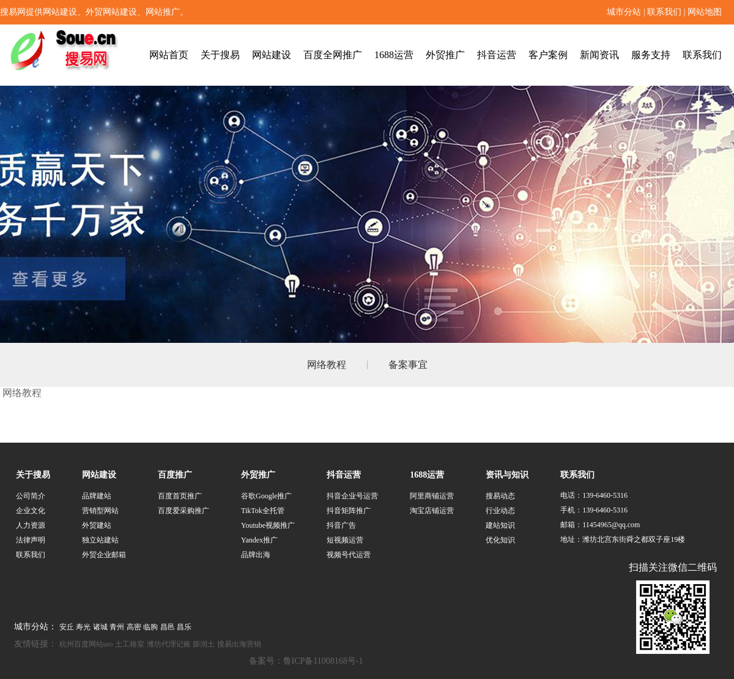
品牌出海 (255, 554)
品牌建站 (96, 496)
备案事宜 (408, 364)
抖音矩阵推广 (349, 510)
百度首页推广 (180, 496)
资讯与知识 (507, 474)
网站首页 (168, 55)
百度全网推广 (332, 55)
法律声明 (30, 540)
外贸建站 (96, 525)
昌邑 (167, 627)
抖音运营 (496, 55)
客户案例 (548, 55)
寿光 (83, 627)
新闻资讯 (599, 55)
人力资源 (30, 525)
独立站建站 (100, 540)
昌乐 (184, 627)
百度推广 (175, 474)
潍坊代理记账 (169, 644)
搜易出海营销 (239, 644)
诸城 (100, 627)
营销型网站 (100, 510)
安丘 (66, 627)
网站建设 (271, 55)
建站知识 (500, 525)
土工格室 (129, 644)
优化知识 (500, 540)
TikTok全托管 (262, 510)
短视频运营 (345, 540)
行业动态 (500, 510)
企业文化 (30, 510)
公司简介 (30, 496)
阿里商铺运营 (432, 496)
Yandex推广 (259, 540)
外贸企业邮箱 (104, 554)
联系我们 (664, 12)
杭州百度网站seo (86, 644)
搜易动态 (500, 496)
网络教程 (326, 364)
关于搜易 (220, 55)
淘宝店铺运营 (432, 510)
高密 (134, 627)
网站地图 (705, 12)
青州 (116, 627)
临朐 (150, 627)
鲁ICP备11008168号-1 (323, 661)
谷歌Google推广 (266, 496)
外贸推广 (445, 55)
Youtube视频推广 (268, 525)
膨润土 (204, 644)
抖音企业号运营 (352, 496)
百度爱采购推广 (183, 510)
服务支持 (650, 55)
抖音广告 (341, 525)
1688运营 (393, 55)
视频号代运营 (349, 554)
